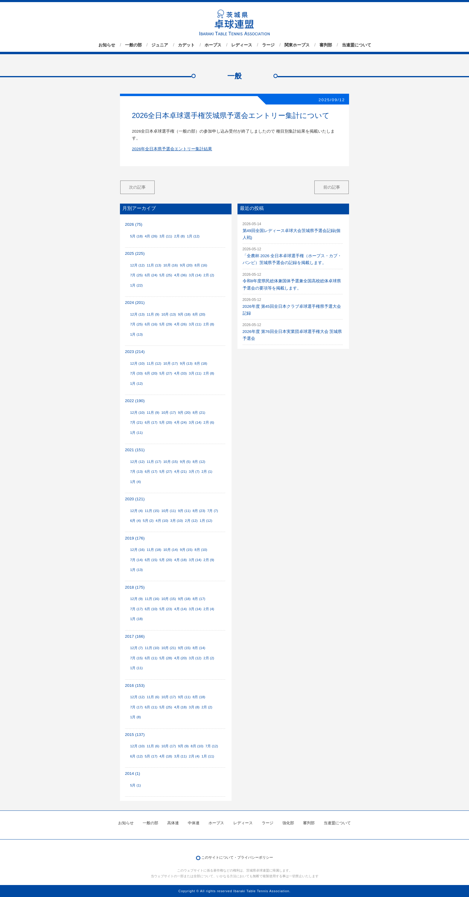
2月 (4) (208, 609)
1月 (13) (136, 334)
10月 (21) (169, 648)
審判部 (325, 45)
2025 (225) (135, 253)
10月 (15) (170, 461)
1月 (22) (136, 285)
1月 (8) (135, 717)
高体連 (173, 823)
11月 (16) (152, 599)
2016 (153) (135, 685)
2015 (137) (135, 734)
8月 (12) (199, 461)
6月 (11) (151, 658)
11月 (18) (154, 549)
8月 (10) (200, 549)
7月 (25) (136, 275)
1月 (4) (135, 482)
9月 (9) (183, 746)
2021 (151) (135, 450)
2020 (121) (135, 499)
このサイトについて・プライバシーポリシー (237, 857)
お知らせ (106, 45)
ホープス (213, 45)
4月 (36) (180, 275)
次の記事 (137, 187)
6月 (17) (151, 422)
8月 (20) (199, 314)
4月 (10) (162, 520)
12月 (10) (137, 363)
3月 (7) (194, 471)
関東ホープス (297, 45)
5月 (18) (136, 236)
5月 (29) (165, 324)
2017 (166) (135, 636)
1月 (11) (136, 432)
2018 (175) (135, 587)
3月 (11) (165, 236)
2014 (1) (132, 773)
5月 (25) (165, 275)
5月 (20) (165, 422)
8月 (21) (199, 412)
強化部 (288, 823)
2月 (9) (208, 560)
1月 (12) (193, 236)
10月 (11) (169, 511)
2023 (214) (135, 351)
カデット (186, 45)
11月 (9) (153, 314)
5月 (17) (151, 756)
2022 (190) (135, 401)
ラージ (268, 45)
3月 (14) (195, 275)
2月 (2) (208, 275)
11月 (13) (154, 265)
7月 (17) (136, 609)
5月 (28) (165, 658)
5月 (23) (165, 609)
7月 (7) (212, 511)
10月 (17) (170, 363)
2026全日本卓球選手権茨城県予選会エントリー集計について (231, 115)
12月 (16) (137, 549)
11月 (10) (152, 648)
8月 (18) (200, 363)
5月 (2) (148, 520)
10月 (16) (170, 265)
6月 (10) (151, 609)
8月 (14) (199, 648)
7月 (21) (136, 422)
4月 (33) (180, 373)
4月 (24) (180, 422)
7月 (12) (211, 746)
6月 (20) (151, 373)
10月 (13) (169, 314)
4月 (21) (180, 471)
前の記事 (331, 187)
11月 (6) (153, 697)
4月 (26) (151, 236)
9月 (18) (184, 314)
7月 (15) (136, 658)
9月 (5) (185, 461)
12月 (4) (136, 511)
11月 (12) (154, 363)
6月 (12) (136, 756)
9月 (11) (184, 511)
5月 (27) (165, 373)
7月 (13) (136, 471)
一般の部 (133, 45)
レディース (241, 45)
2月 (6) (208, 422)
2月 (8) (179, 236)
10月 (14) (170, 549)
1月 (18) (136, 619)
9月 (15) (186, 549)
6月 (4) (135, 520)
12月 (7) (136, 648)
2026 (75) (133, 224)
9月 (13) (186, 363)
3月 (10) (176, 520)
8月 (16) (200, 265)
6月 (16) (151, 324)
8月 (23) (199, 511)
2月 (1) (207, 471)
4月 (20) (180, 658)
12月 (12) (137, 265)
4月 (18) (180, 560)
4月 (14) (180, 609)
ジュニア (159, 45)
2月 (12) (191, 520)
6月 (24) (151, 275)
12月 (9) (136, 599)
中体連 (194, 823)
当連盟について (356, 45)
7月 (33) (136, 373)
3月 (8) (194, 707)
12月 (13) (137, 314)
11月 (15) (152, 511)
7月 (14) (136, 560)
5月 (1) (135, 785)
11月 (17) (154, 461)
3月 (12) (195, 658)
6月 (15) (151, 560)
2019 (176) (135, 538)
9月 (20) (186, 265)
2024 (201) (135, 302)
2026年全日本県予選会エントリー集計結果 (172, 149)
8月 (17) (199, 599)
